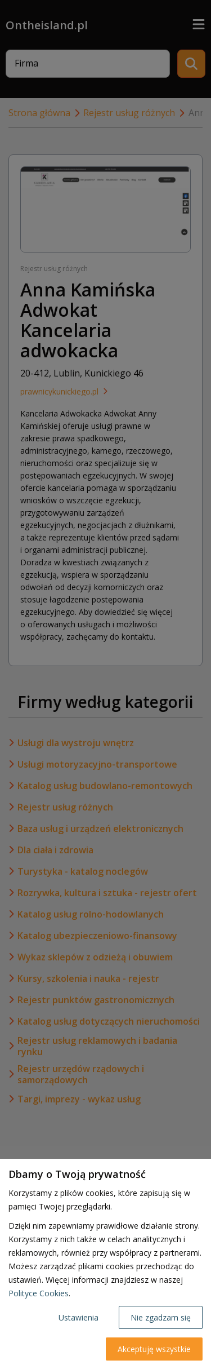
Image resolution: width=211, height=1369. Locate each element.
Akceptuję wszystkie (154, 1349)
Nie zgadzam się (161, 1317)
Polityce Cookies (38, 1293)
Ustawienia (78, 1317)
